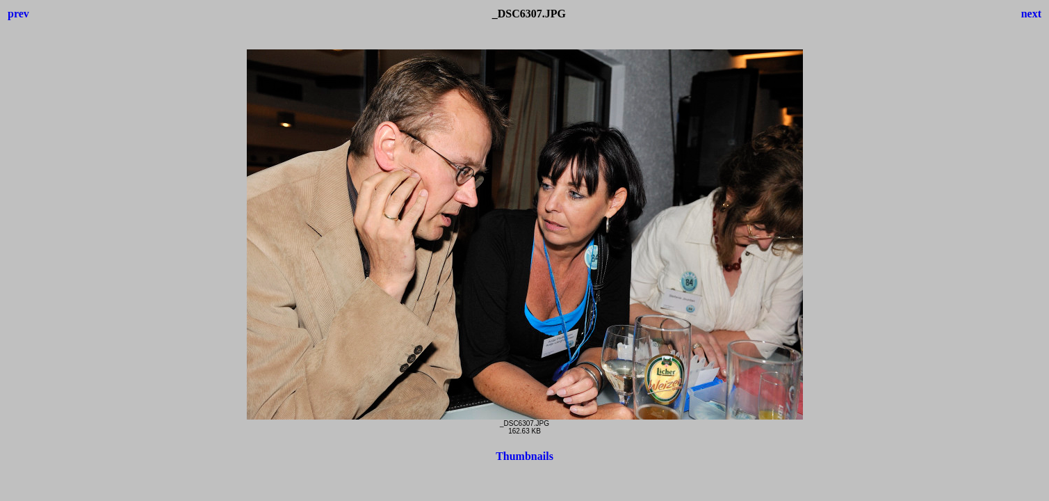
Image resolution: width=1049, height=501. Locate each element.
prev (18, 13)
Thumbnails (524, 456)
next (1031, 13)
